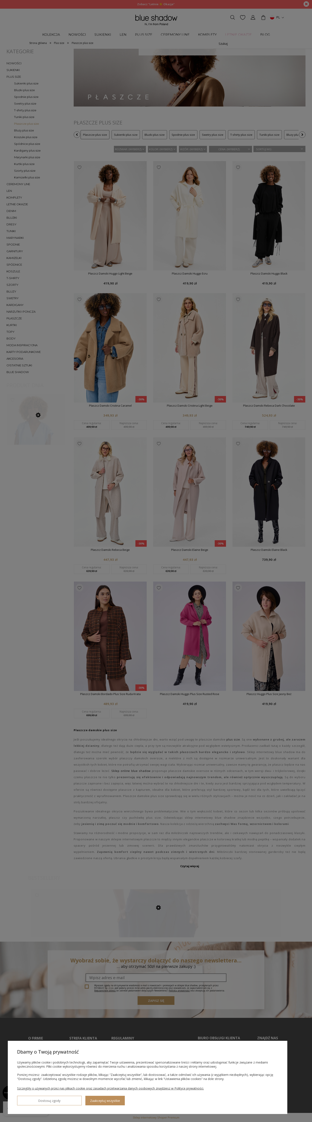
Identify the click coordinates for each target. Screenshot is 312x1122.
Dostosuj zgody (32, 1099)
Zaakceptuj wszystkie (72, 1099)
